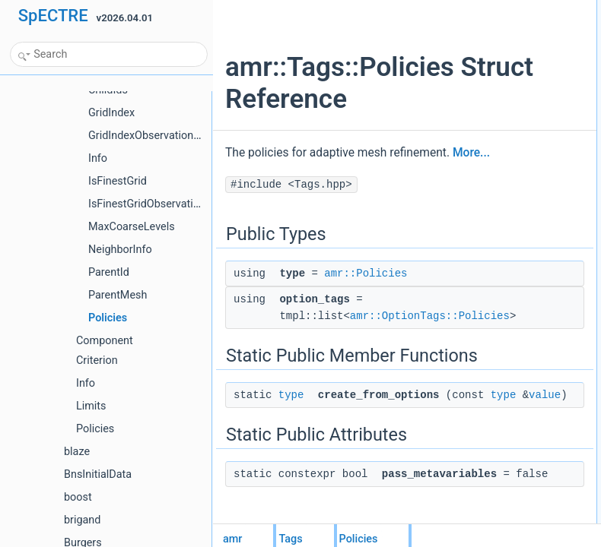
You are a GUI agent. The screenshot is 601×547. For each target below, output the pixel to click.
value (417, 485)
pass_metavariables (505, 108)
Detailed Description (493, 125)
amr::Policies (365, 326)
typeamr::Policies (499, 25)
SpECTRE (53, 15)
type (291, 469)
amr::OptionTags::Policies (430, 368)
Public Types (478, 8)
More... (307, 205)
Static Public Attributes (498, 92)
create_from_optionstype (515, 75)
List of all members (491, 142)
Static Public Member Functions (517, 58)
